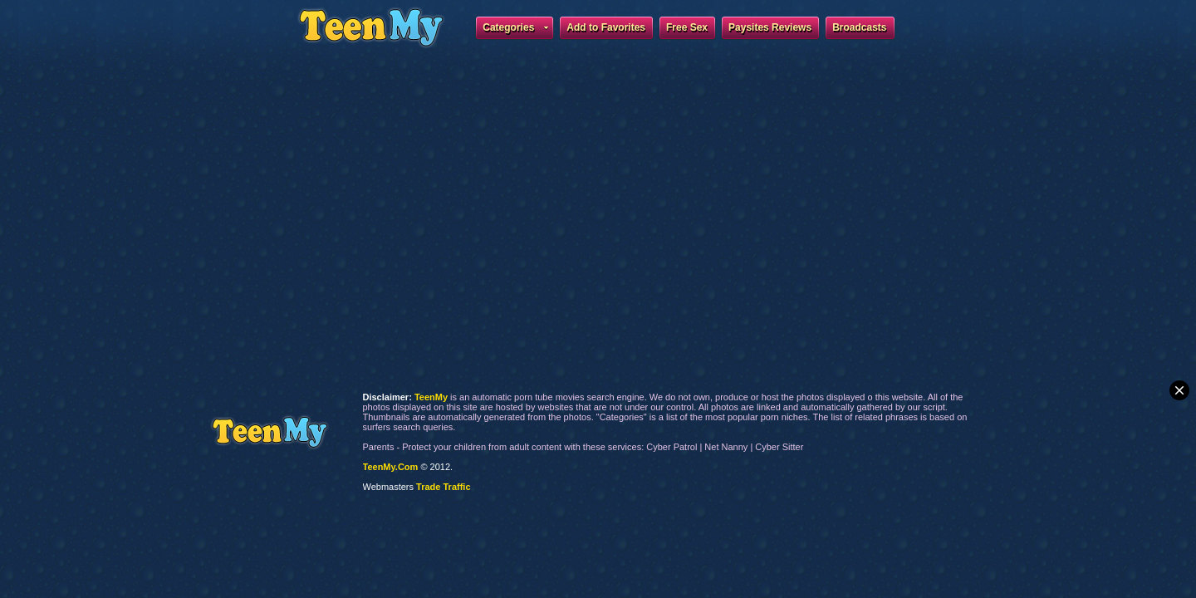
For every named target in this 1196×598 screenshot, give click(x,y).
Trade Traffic (443, 487)
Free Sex (687, 27)
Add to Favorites (605, 27)
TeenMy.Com (391, 467)
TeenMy (269, 432)
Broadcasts (859, 27)
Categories (515, 30)
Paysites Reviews (769, 27)
